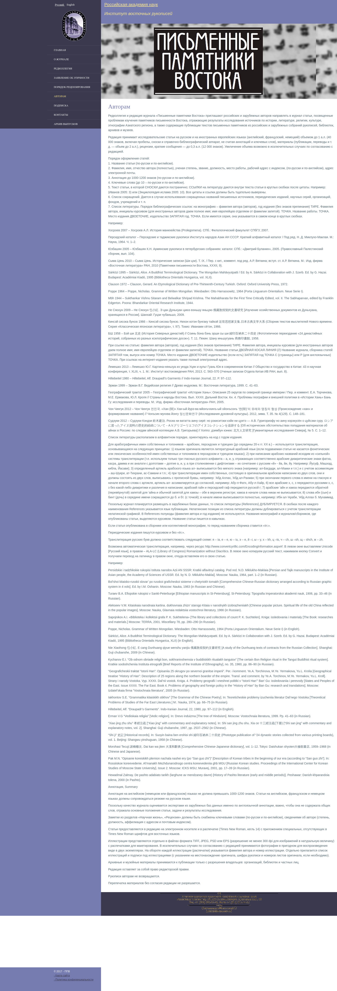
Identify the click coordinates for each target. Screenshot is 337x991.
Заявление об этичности (71, 77)
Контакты (61, 114)
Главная (60, 50)
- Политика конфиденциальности (73, 979)
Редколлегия (63, 68)
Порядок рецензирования (72, 87)
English (71, 4)
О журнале (61, 59)
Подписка (61, 105)
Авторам (60, 96)
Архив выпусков (66, 124)
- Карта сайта (62, 975)
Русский (59, 4)
